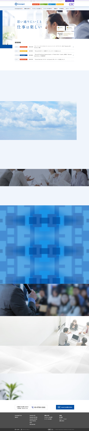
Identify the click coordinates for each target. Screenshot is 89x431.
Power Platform (42, 4)
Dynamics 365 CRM (33, 417)
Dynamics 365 (35, 4)
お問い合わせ (61, 420)
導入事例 (61, 417)
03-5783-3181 (39, 407)
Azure (50, 4)
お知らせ (16, 417)
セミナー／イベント (63, 419)
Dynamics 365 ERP (33, 419)
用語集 (60, 415)
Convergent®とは (18, 415)
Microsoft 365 (59, 4)
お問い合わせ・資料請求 (69, 0)
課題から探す (46, 415)
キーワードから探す (48, 419)
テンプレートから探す (48, 417)
